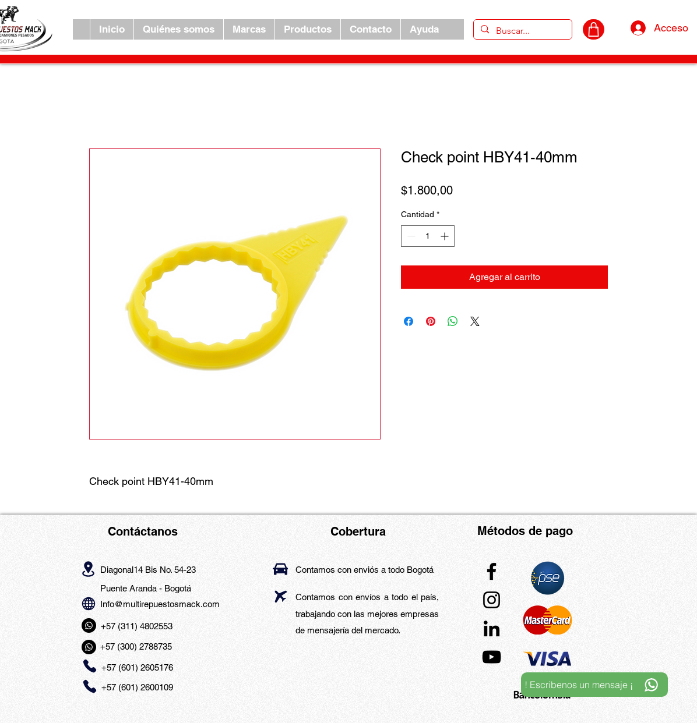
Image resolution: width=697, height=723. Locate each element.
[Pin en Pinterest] (431, 321)
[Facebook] (491, 571)
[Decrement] (410, 236)
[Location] (88, 568)
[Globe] (88, 603)
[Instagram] (491, 600)
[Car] (280, 569)
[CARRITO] (593, 29)
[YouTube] (491, 657)
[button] (248, 29)
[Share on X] (475, 321)
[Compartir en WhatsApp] (453, 321)
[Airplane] (280, 596)
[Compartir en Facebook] (409, 321)
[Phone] (89, 666)
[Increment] (445, 236)
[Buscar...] (521, 31)
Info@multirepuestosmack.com (160, 604)
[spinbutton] (427, 236)
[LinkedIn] (491, 628)
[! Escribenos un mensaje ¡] (594, 684)
